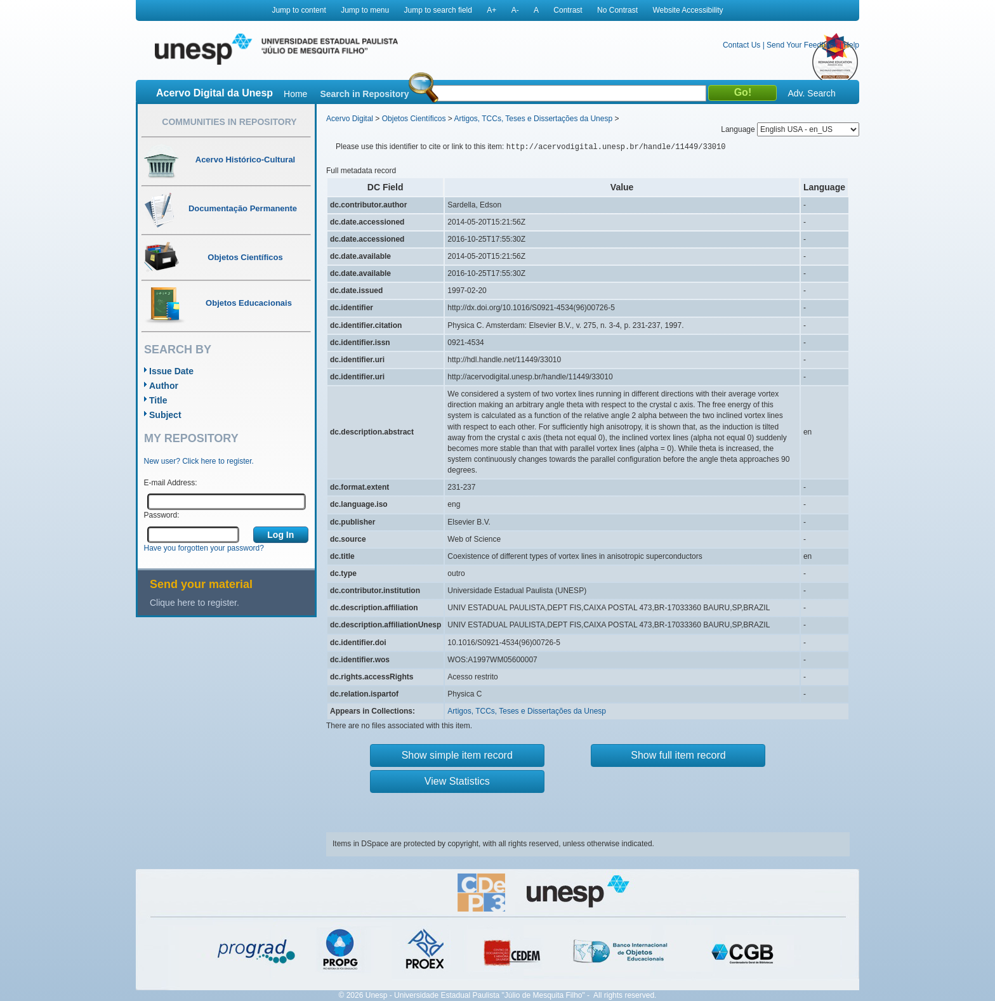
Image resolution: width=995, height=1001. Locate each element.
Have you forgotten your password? (204, 548)
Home (295, 94)
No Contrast (617, 10)
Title (158, 400)
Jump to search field (438, 10)
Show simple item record (457, 755)
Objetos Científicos (414, 118)
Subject (165, 415)
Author (163, 386)
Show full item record (678, 755)
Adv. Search (811, 93)
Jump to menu (365, 10)
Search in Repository (364, 94)
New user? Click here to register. (199, 461)
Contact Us (741, 45)
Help (851, 45)
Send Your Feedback (802, 45)
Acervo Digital (349, 118)
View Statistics (457, 781)
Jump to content (299, 10)
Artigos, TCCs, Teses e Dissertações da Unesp (533, 118)
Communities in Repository (229, 122)
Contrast (567, 10)
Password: (162, 515)
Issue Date (171, 371)
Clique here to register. (194, 603)
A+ (491, 10)
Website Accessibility (687, 10)
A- (515, 10)
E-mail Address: (170, 482)
